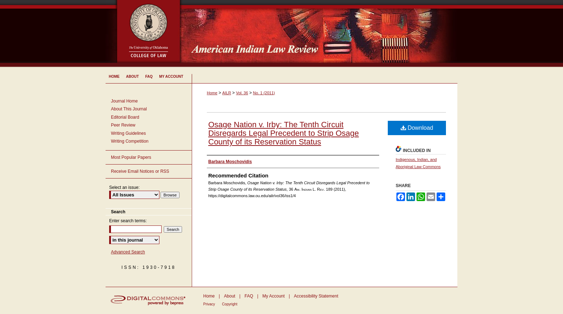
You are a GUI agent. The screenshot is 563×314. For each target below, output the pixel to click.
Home (212, 93)
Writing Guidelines (128, 133)
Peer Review (123, 125)
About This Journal (129, 108)
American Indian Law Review (324, 34)
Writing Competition (129, 141)
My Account (273, 296)
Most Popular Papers (131, 157)
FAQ (249, 296)
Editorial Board (125, 117)
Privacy (209, 304)
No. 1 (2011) (264, 93)
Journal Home (124, 101)
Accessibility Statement (316, 296)
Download (417, 128)
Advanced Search (128, 251)
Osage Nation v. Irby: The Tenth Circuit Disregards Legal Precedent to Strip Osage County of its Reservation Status (283, 133)
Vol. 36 (242, 93)
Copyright (229, 304)
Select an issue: (124, 187)
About (229, 296)
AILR (226, 93)
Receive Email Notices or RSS (140, 171)
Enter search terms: (128, 220)
